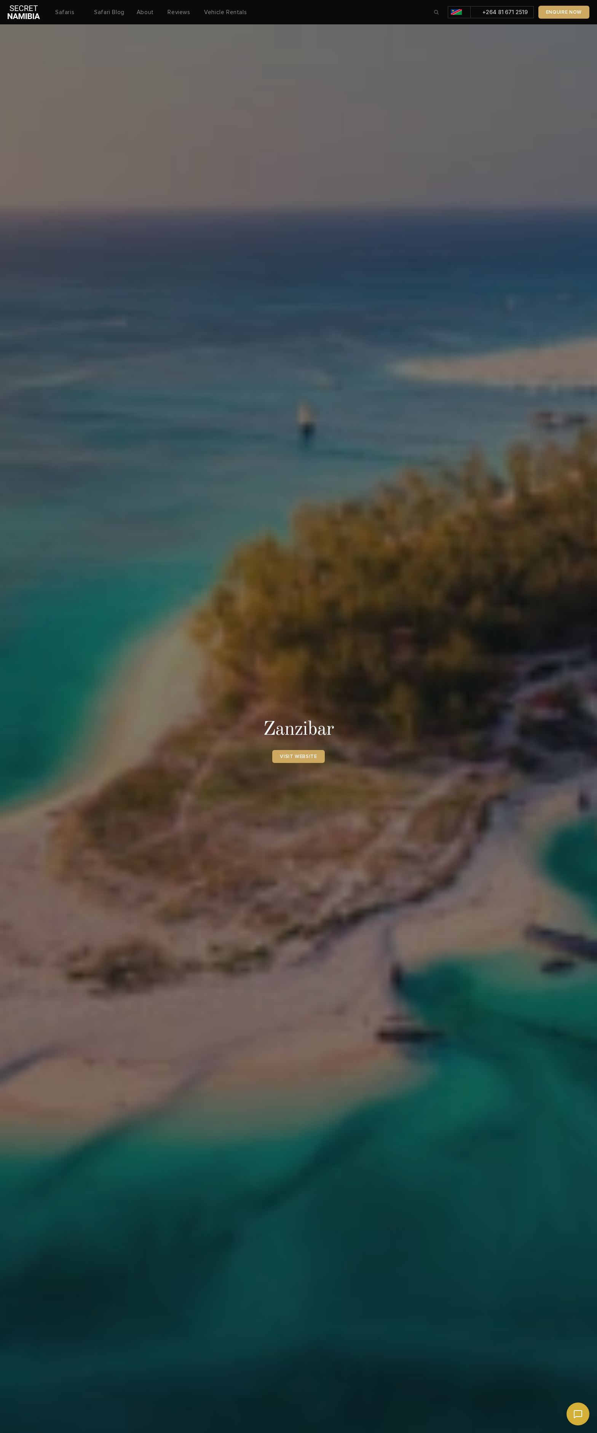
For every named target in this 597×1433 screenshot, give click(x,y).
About (146, 12)
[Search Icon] (436, 12)
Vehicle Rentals (225, 12)
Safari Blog (109, 12)
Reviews (180, 12)
